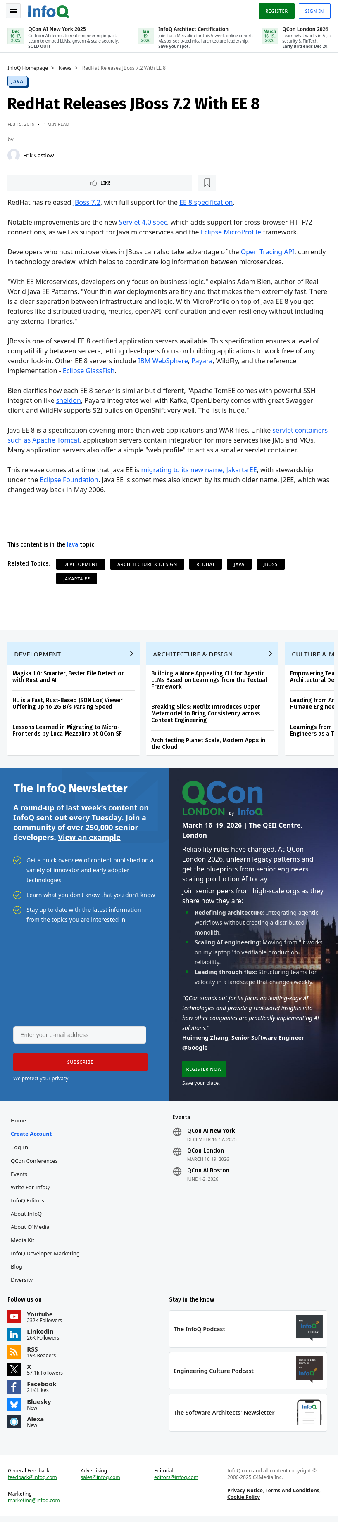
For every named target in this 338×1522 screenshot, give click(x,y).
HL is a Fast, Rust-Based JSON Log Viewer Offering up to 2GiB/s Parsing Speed (68, 704)
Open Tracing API (268, 251)
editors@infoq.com (176, 1482)
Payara (202, 360)
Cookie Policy (243, 1501)
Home (19, 1123)
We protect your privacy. (41, 1080)
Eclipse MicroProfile (232, 231)
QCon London (205, 1154)
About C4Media (31, 1230)
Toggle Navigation (16, 10)
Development (81, 563)
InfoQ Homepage (28, 66)
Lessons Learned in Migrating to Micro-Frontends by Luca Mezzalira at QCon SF (68, 731)
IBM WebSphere (164, 360)
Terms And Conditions (292, 1495)
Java (18, 79)
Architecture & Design (148, 563)
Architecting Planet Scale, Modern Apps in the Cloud (209, 744)
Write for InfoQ (31, 1190)
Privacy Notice (244, 1495)
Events (20, 1177)
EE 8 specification (206, 201)
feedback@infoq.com (33, 1482)
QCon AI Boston (208, 1174)
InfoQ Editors (28, 1203)
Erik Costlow (39, 153)
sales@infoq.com (101, 1482)
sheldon (69, 399)
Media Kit (23, 1243)
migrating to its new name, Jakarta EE (199, 468)
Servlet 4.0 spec (144, 221)
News (66, 66)
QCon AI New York (211, 1134)
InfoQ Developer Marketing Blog (46, 1263)
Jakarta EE (77, 578)
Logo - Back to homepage (49, 9)
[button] (78, 1064)
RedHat (206, 563)
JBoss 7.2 (87, 201)
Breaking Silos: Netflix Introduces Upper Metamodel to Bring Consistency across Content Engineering (206, 714)
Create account (32, 1137)
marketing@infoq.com (35, 1505)
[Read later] (57, 181)
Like (30, 181)
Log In (20, 1150)
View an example (89, 839)
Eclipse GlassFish (90, 369)
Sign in (314, 10)
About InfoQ (27, 1217)
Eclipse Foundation (69, 478)
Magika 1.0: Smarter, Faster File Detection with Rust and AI (69, 677)
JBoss (271, 563)
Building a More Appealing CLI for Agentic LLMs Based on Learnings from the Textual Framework (210, 681)
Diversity (22, 1283)
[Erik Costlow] (14, 153)
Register (275, 10)
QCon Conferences (35, 1164)
